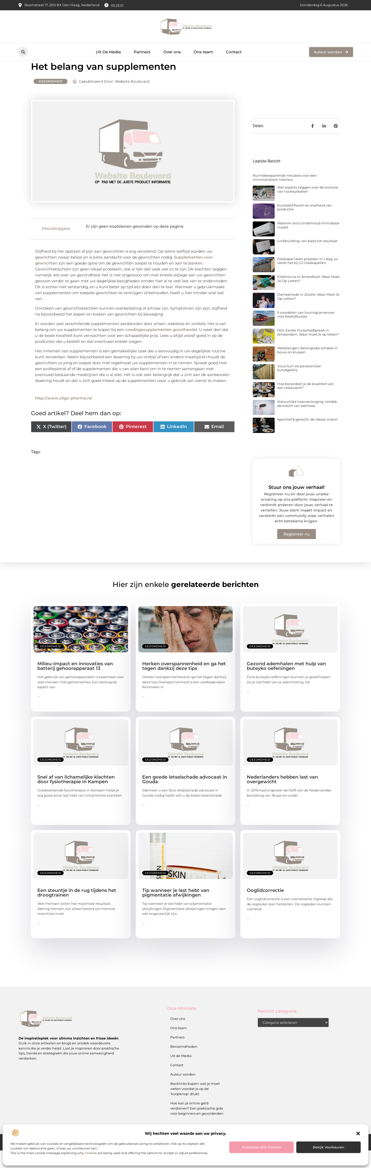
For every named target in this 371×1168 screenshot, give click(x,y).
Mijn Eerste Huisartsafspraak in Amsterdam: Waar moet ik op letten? (308, 350)
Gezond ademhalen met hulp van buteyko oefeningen (286, 683)
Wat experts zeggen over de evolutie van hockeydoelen (307, 207)
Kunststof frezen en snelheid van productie (304, 225)
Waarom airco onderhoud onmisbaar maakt (308, 242)
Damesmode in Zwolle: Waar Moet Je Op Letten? (308, 314)
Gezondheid (50, 99)
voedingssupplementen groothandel (161, 347)
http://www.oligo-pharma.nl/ (63, 415)
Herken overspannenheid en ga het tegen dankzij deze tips (184, 683)
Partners (142, 51)
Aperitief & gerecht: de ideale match (307, 437)
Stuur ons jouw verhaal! (296, 505)
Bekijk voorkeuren (328, 1147)
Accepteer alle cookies (261, 1147)
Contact (234, 51)
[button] (358, 1133)
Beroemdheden (183, 1064)
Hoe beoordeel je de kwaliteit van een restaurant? (305, 403)
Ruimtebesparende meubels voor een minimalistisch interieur (285, 195)
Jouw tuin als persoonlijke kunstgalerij (299, 385)
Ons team (203, 51)
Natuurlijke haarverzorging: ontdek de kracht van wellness (307, 421)
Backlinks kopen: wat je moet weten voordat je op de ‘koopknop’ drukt (195, 1106)
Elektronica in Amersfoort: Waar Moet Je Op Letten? (308, 296)
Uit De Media (108, 51)
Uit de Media (181, 1073)
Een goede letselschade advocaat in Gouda (184, 797)
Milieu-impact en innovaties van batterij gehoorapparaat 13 (75, 683)
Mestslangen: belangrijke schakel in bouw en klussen (307, 367)
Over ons (172, 51)
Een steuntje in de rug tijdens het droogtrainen (76, 910)
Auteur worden (183, 1092)
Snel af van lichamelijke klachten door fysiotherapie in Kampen (76, 797)
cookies (91, 1153)
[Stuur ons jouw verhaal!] (296, 488)
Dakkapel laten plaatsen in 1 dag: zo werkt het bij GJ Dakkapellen (307, 278)
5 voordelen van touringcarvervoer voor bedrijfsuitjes (306, 332)
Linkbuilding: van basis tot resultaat (307, 258)
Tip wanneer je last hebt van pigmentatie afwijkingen (175, 910)
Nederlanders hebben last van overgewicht (282, 797)
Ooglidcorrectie (265, 908)
